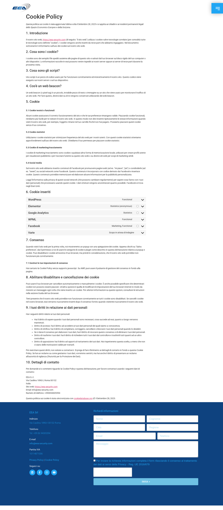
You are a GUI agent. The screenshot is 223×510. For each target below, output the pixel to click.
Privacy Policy (36, 464)
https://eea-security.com (54, 44)
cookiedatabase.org (83, 403)
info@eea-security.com (40, 448)
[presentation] (112, 476)
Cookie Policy (52, 464)
